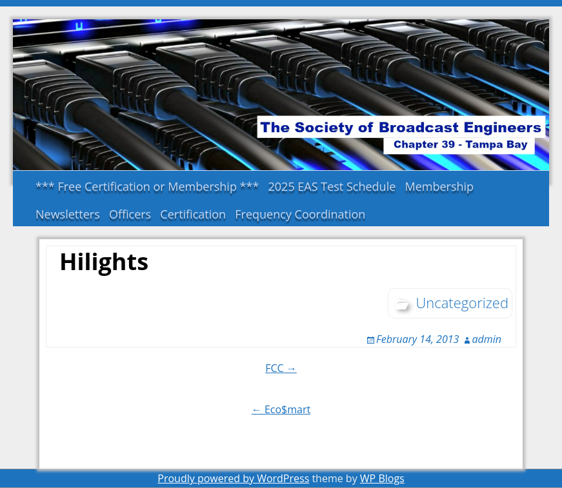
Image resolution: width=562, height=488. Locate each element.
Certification (193, 214)
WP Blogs (382, 478)
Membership (439, 186)
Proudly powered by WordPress (233, 478)
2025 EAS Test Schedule (332, 186)
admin (487, 339)
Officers (130, 214)
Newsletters (67, 214)
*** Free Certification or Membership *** (147, 186)
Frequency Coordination (300, 214)
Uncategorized (462, 302)
